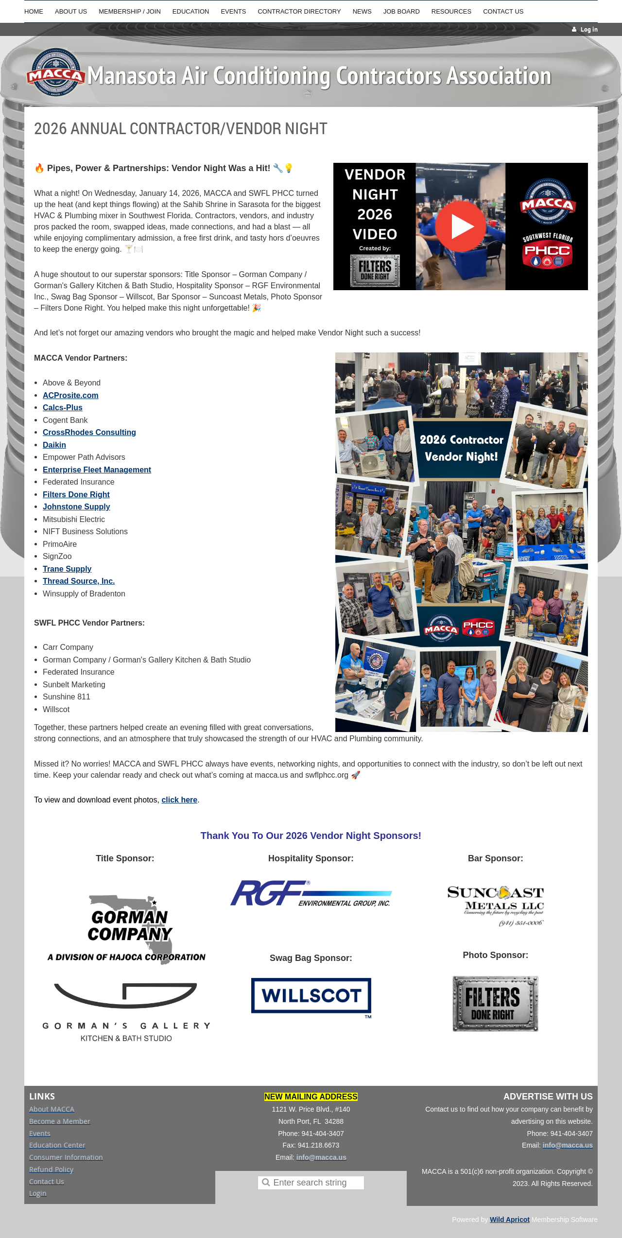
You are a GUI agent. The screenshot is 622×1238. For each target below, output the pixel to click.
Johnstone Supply (76, 507)
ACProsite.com (71, 395)
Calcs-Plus (63, 407)
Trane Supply (67, 569)
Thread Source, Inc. (79, 581)
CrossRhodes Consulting (89, 432)
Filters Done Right (76, 494)
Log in (589, 29)
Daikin (54, 445)
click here (179, 800)
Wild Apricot (510, 1219)
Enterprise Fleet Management (97, 470)
